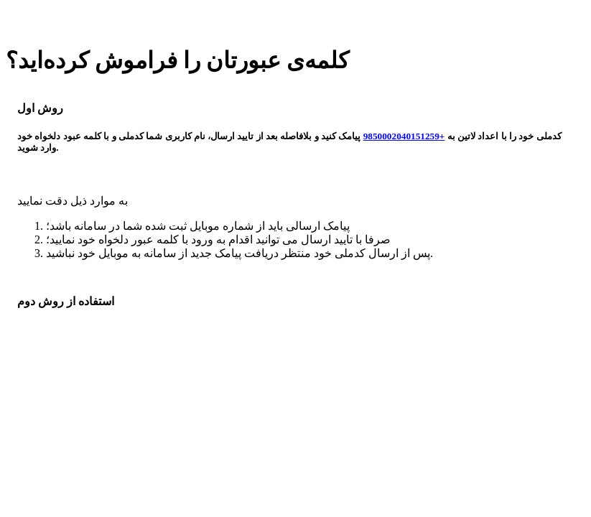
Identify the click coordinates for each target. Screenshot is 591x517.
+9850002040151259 (404, 136)
